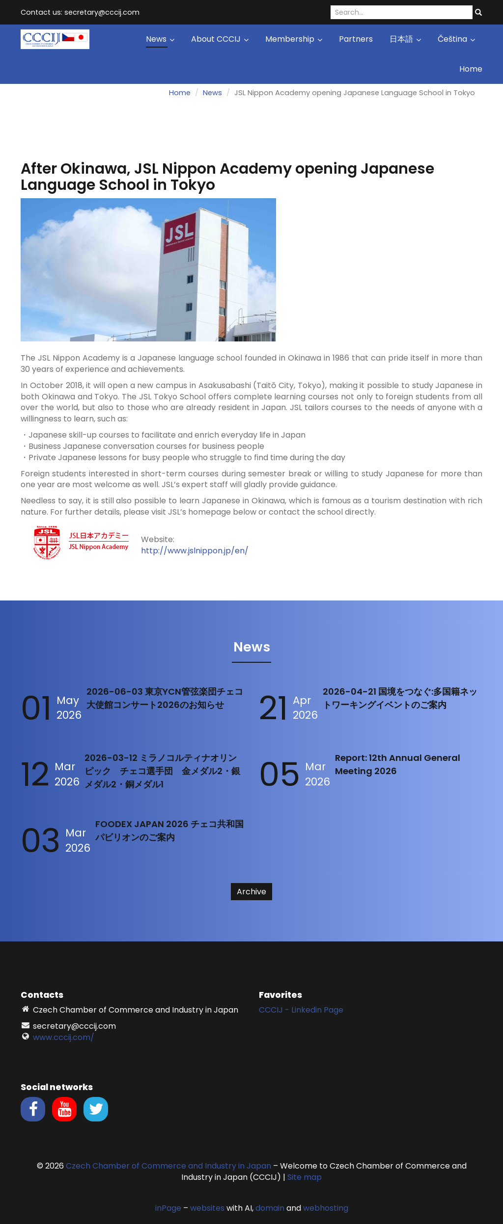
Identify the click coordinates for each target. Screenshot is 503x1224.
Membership (293, 39)
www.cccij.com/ (63, 1037)
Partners (356, 39)
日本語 (405, 39)
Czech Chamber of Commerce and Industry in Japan (168, 1166)
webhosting (325, 1208)
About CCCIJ (220, 39)
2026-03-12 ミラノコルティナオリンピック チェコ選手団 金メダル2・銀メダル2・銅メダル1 (162, 771)
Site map (304, 1177)
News (160, 39)
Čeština (456, 39)
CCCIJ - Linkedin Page (301, 1010)
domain (269, 1208)
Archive (251, 891)
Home (470, 69)
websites (207, 1208)
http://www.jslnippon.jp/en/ (195, 550)
